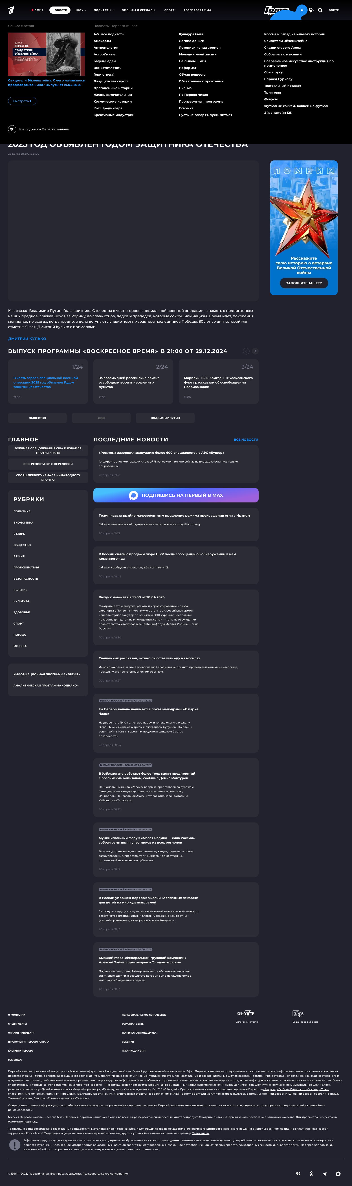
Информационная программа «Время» (46, 674)
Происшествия (26, 567)
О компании (16, 1014)
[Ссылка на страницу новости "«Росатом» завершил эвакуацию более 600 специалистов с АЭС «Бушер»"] (176, 463)
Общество (37, 418)
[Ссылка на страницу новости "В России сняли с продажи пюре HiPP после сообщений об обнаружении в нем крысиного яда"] (176, 565)
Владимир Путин (165, 418)
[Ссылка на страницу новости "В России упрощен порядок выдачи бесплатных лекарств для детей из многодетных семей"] (176, 910)
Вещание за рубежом (305, 1016)
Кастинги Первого (20, 1050)
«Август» (269, 1089)
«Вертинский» (102, 1093)
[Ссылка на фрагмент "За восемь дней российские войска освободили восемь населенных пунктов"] (133, 381)
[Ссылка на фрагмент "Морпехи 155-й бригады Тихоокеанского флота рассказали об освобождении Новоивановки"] (219, 381)
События (128, 1041)
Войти (334, 10)
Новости (60, 10)
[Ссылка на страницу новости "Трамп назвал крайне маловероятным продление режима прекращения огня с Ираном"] (176, 524)
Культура (21, 601)
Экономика (23, 522)
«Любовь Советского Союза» (297, 1089)
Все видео (15, 1059)
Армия (19, 556)
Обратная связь (133, 1023)
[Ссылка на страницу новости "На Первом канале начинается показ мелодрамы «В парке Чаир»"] (176, 723)
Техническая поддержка (139, 1032)
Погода (19, 634)
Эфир (39, 10)
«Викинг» (52, 1093)
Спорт (169, 10)
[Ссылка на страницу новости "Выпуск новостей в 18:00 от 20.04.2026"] (176, 617)
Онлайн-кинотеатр (21, 1032)
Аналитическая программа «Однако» (45, 685)
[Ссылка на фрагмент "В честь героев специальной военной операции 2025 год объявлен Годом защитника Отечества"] (48, 381)
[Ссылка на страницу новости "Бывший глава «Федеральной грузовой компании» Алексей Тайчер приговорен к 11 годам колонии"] (176, 969)
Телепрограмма (197, 10)
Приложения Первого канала (28, 1041)
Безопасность (25, 578)
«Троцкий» (67, 1093)
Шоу (81, 10)
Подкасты (104, 10)
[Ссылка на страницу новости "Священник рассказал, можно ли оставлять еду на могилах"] (176, 669)
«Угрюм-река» (34, 1093)
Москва (20, 646)
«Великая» (83, 1093)
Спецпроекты (17, 1023)
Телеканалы (200, 1133)
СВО (101, 418)
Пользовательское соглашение (144, 1014)
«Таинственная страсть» (131, 1093)
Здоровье (21, 612)
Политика (22, 511)
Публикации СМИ (133, 1050)
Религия (20, 590)
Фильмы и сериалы (138, 10)
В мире (19, 533)
